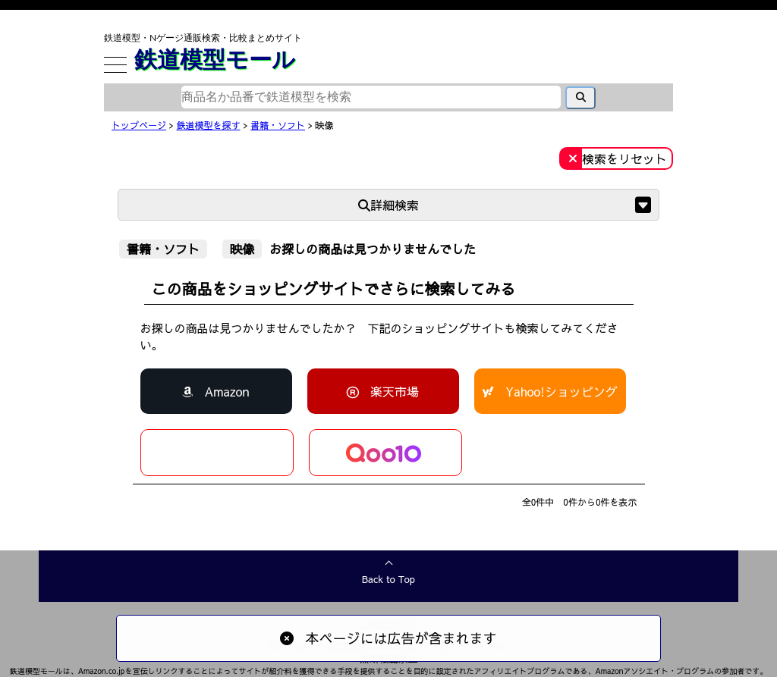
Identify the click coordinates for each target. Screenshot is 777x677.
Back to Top (388, 579)
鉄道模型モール (214, 58)
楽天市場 (394, 391)
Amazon (226, 391)
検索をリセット (624, 158)
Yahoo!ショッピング (561, 391)
